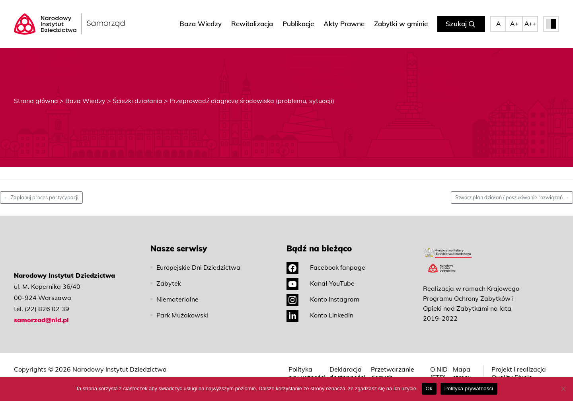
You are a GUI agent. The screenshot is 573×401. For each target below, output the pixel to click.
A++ (530, 23)
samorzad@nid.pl (41, 320)
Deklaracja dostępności (347, 373)
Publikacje (298, 23)
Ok (429, 388)
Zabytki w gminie (401, 23)
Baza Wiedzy (200, 23)
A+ (514, 23)
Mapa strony (462, 373)
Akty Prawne (344, 23)
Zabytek (168, 283)
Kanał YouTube (320, 283)
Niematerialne (177, 299)
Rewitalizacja (252, 23)
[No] (563, 389)
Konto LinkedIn (319, 315)
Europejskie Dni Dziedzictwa (198, 267)
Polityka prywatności (306, 373)
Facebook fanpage (325, 267)
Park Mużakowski (182, 315)
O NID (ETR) (439, 373)
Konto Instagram (322, 299)
